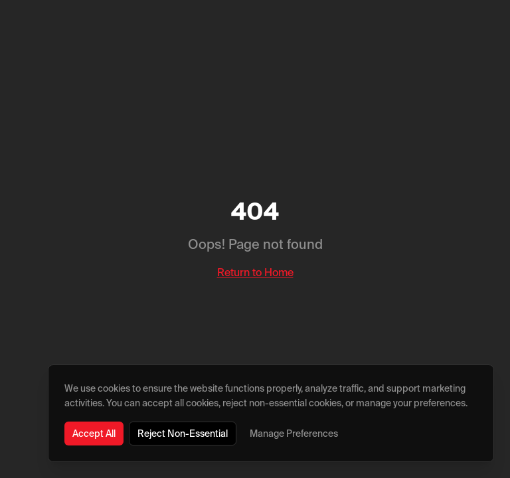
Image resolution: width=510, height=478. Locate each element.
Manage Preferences (294, 433)
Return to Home (255, 272)
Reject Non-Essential (182, 433)
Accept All (94, 433)
